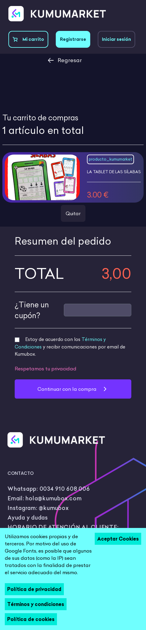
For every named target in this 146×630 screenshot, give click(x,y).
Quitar (73, 213)
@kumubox (54, 508)
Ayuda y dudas (27, 517)
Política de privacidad (34, 589)
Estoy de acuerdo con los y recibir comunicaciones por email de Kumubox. (70, 346)
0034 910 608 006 (65, 488)
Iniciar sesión (116, 39)
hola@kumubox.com (53, 498)
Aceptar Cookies (118, 539)
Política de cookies (31, 619)
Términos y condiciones (35, 604)
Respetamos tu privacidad (45, 369)
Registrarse (73, 39)
